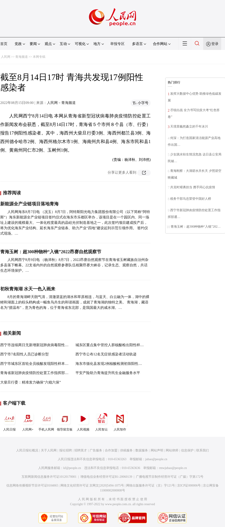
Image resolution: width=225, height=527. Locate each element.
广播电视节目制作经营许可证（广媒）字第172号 (169, 476)
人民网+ (28, 421)
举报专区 (117, 44)
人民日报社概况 (27, 450)
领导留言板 (65, 421)
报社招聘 (65, 450)
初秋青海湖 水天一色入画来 (27, 288)
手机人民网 (46, 421)
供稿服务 (126, 450)
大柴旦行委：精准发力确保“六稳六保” (30, 382)
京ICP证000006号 (189, 485)
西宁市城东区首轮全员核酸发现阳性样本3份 (35, 364)
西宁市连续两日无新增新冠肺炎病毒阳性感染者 (38, 345)
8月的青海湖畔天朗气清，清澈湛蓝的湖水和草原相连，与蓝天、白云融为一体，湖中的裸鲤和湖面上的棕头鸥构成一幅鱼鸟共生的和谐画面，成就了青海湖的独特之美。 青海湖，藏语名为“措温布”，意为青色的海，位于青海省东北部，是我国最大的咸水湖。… (74, 302)
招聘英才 (80, 450)
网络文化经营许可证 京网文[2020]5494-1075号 (92, 485)
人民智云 (101, 421)
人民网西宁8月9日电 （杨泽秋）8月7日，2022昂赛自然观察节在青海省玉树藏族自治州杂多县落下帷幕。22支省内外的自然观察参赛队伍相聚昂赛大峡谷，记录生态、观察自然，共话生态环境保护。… (74, 265)
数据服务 (141, 450)
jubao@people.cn (156, 459)
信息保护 (187, 450)
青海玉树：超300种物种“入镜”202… (196, 226)
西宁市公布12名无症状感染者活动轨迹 (106, 354)
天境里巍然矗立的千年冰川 (189, 126)
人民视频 (83, 421)
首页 (3, 44)
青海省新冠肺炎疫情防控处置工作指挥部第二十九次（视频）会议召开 (56, 373)
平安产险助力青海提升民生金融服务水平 (107, 373)
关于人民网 (49, 450)
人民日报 (9, 421)
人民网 (5, 56)
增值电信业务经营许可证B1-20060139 (106, 476)
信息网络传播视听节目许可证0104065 (32, 485)
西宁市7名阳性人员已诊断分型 (24, 354)
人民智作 (120, 421)
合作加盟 (111, 450)
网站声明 (157, 450)
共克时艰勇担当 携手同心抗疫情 (192, 187)
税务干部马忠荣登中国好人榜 (190, 198)
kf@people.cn (72, 468)
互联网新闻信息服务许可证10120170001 (49, 476)
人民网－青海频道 (61, 103)
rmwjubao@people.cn (173, 468)
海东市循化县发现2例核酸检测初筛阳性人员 (110, 364)
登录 (214, 44)
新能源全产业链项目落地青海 (29, 203)
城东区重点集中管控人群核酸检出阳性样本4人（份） (117, 345)
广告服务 (96, 450)
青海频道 (21, 56)
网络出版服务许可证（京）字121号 (150, 485)
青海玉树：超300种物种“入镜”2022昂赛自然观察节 (50, 251)
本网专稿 (39, 56)
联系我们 (202, 450)
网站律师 (172, 450)
